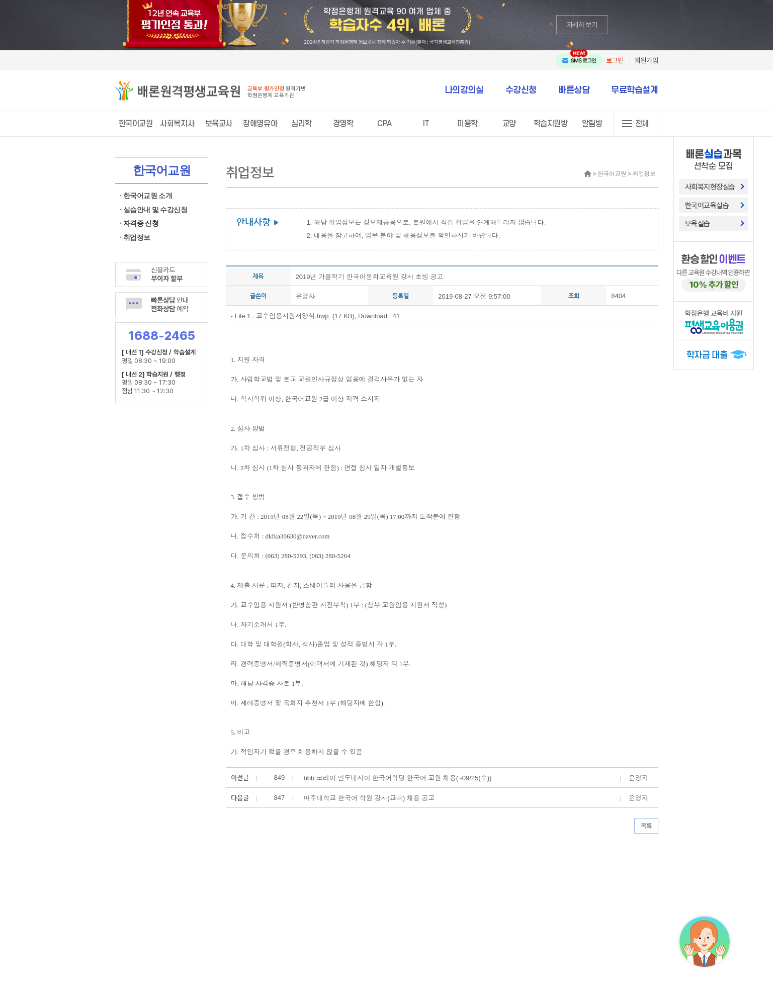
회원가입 (646, 60)
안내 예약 (170, 304)
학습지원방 (551, 123)
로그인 (615, 60)
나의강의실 (464, 90)
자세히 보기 (582, 24)
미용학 (467, 123)
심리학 (301, 123)
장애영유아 (260, 123)
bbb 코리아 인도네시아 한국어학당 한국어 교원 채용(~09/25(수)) (398, 778)
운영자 (305, 296)
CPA (384, 123)
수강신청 (521, 90)
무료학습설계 (634, 90)
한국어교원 (136, 123)
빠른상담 (573, 90)
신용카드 (167, 274)
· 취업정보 (135, 237)
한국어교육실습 (707, 205)
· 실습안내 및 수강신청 (154, 210)
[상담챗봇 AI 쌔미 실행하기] (704, 942)
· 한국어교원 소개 (146, 196)
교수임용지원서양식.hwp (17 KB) (305, 316)
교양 (509, 123)
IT (426, 123)
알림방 (592, 123)
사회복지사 (177, 123)
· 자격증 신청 (139, 223)
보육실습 (697, 223)
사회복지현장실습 (710, 186)
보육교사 (218, 123)
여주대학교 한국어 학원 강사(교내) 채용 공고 (369, 798)
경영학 (343, 123)
